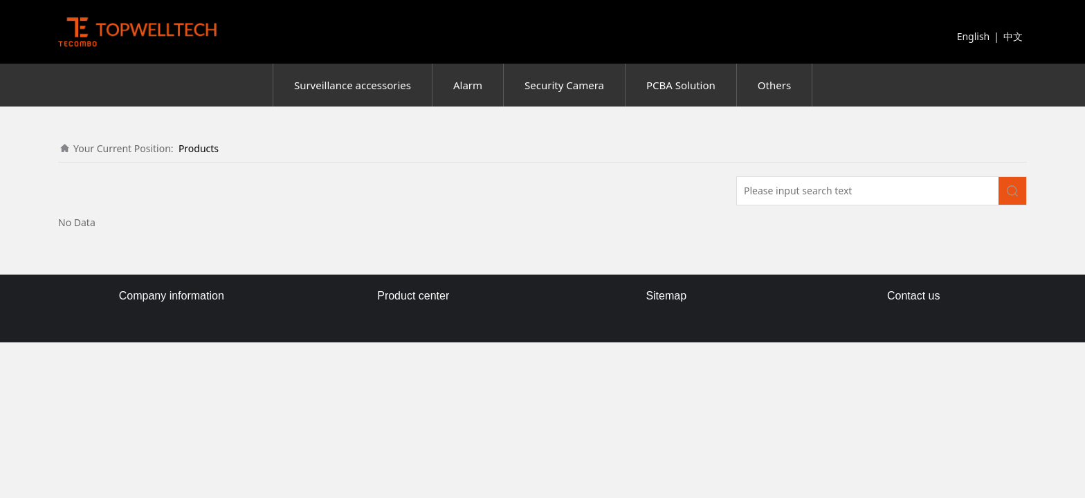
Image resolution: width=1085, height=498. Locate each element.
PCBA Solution (680, 85)
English (973, 36)
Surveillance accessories (352, 85)
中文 (1013, 36)
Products (199, 148)
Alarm (467, 85)
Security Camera (564, 85)
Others (774, 85)
